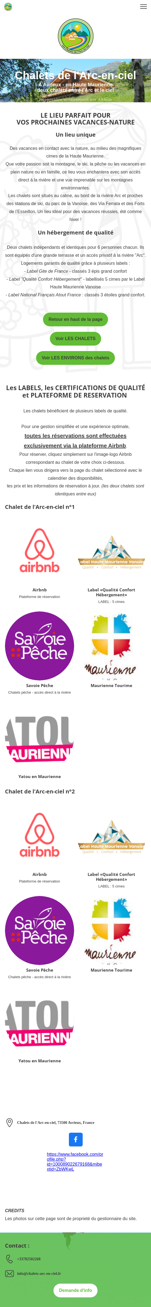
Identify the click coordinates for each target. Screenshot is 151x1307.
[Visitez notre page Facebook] (76, 1139)
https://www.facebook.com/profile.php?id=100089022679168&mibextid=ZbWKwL (75, 1161)
